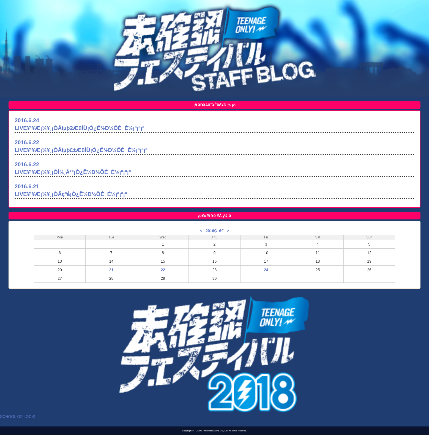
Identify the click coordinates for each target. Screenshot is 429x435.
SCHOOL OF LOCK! (17, 416)
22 (163, 270)
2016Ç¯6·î (214, 231)
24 (266, 270)
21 (111, 270)
